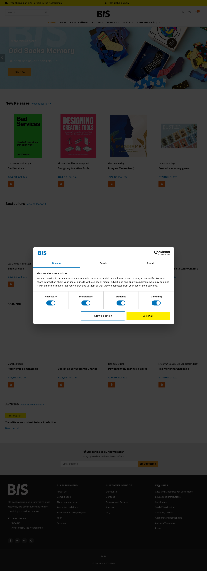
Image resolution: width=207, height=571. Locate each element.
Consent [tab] (56, 263)
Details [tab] (103, 263)
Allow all (148, 316)
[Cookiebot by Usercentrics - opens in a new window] (156, 252)
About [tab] (150, 263)
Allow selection (103, 316)
